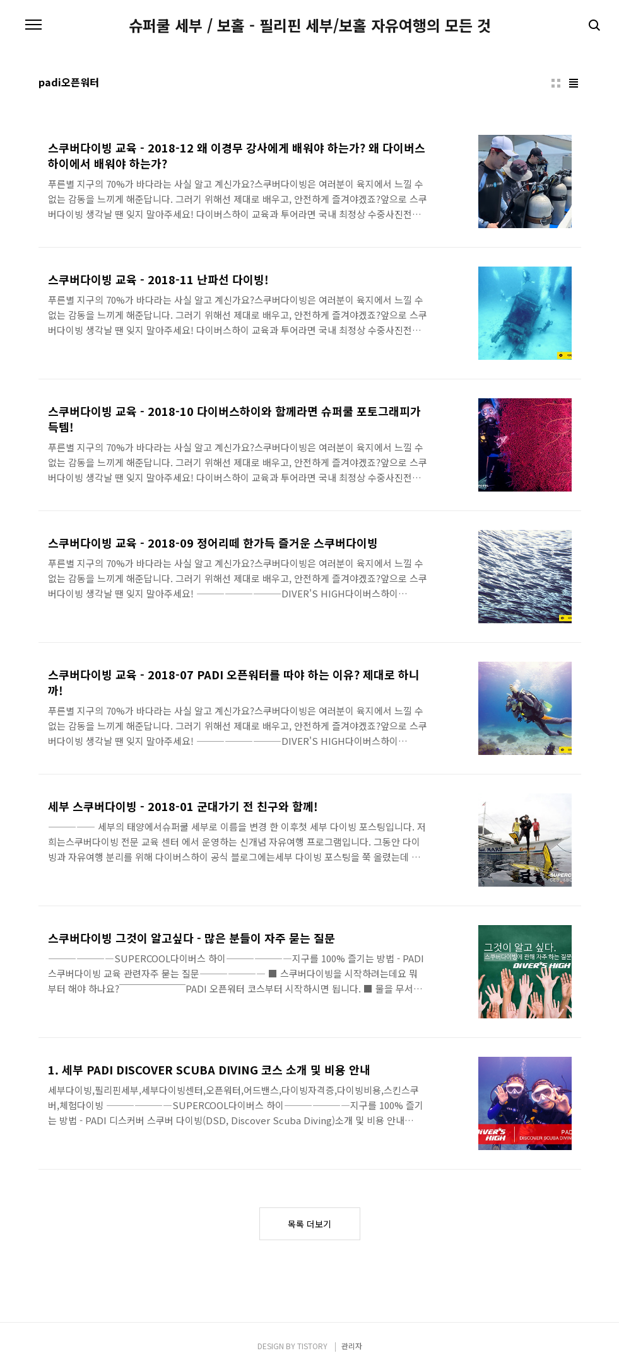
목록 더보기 (309, 1223)
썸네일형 (555, 83)
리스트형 (573, 83)
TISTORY (312, 1345)
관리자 (351, 1345)
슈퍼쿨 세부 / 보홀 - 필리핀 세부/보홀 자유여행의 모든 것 (310, 25)
